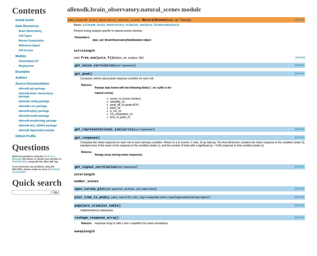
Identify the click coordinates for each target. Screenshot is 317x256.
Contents (29, 11)
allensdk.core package (33, 106)
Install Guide (24, 20)
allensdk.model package (34, 115)
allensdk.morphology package (38, 120)
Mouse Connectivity (31, 40)
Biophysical (26, 65)
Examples (22, 71)
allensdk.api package (32, 88)
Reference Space (29, 45)
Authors (21, 77)
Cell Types (25, 35)
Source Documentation (32, 83)
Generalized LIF (28, 61)
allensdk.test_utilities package (38, 125)
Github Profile (25, 136)
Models (20, 56)
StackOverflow (20, 161)
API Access (26, 50)
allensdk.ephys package (34, 111)
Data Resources (27, 26)
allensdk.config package (34, 101)
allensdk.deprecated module (36, 130)
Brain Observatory (30, 31)
